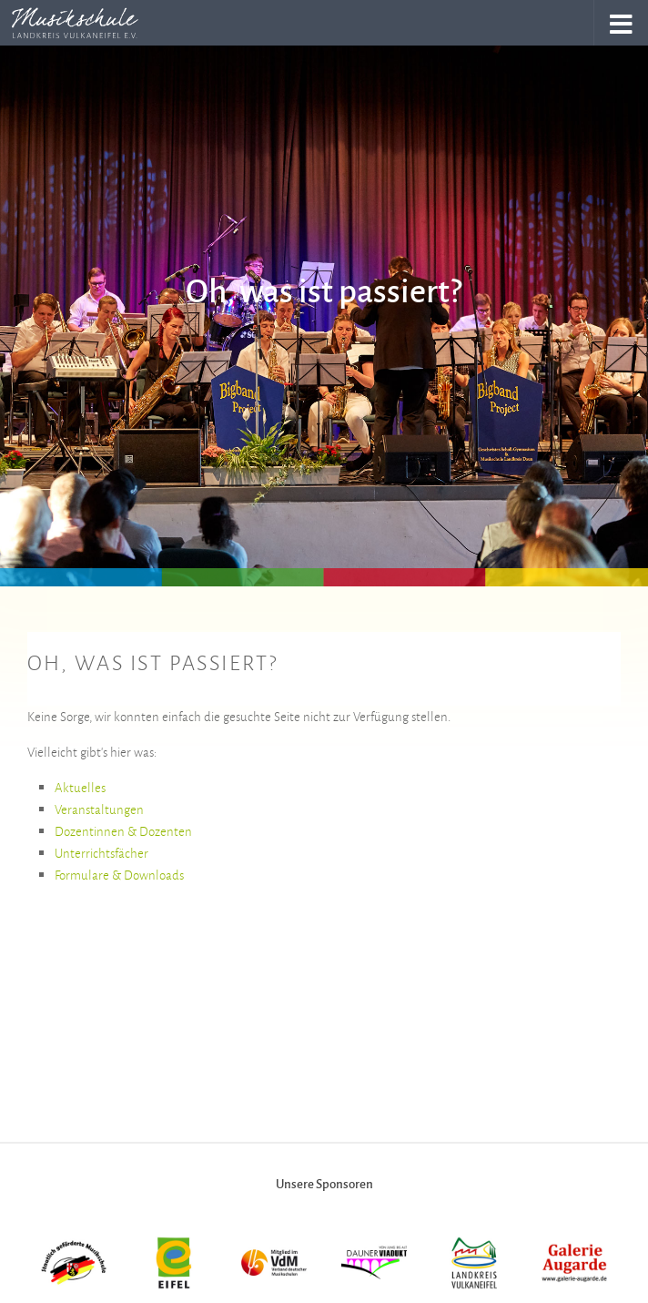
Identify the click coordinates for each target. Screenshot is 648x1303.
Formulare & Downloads (119, 874)
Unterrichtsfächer (101, 852)
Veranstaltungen (99, 809)
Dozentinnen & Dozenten (123, 831)
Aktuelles (80, 787)
